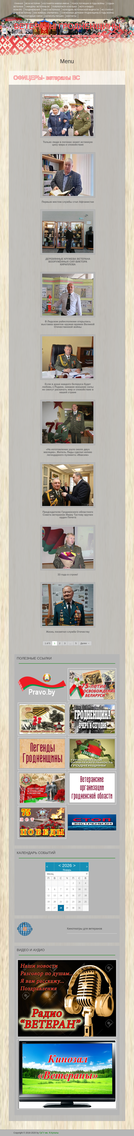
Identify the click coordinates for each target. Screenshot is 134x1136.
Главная (18, 3)
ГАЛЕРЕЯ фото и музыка (64, 7)
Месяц (50, 874)
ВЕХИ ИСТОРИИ (32, 3)
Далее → (85, 643)
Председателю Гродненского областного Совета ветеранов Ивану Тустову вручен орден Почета (67, 515)
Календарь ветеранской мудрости (81, 10)
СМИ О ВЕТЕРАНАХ (51, 10)
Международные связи (30, 16)
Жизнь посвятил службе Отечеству (67, 631)
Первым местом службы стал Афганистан (68, 202)
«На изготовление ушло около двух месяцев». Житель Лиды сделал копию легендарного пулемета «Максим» (68, 452)
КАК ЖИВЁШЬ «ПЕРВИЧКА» (46, 13)
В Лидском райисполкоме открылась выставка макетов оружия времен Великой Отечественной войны (67, 324)
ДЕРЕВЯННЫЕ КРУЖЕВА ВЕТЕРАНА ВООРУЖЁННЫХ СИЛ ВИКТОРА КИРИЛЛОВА (67, 262)
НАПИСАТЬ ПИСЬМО (54, 16)
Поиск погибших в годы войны (88, 3)
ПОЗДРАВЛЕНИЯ (32, 10)
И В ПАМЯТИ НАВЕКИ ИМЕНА (55, 3)
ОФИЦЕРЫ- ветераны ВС (38, 7)
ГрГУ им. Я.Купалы (49, 1133)
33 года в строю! (68, 574)
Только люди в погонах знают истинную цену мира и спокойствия (68, 143)
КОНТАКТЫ (71, 16)
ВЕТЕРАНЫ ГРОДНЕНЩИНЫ (67, 26)
